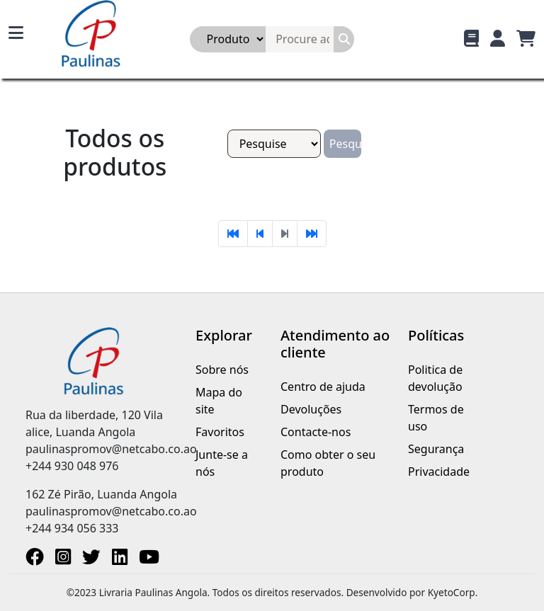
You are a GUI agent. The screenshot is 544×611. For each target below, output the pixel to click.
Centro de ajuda (323, 386)
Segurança (436, 449)
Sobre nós (222, 369)
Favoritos (220, 432)
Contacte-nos (315, 432)
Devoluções (310, 409)
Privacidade (439, 471)
